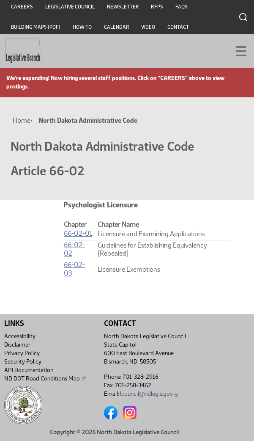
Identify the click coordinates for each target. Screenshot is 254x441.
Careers (22, 7)
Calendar (116, 27)
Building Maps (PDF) (35, 27)
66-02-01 (78, 233)
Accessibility (20, 336)
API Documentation (28, 370)
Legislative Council (70, 7)
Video (148, 27)
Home (21, 120)
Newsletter (123, 7)
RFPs (157, 7)
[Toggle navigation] (237, 50)
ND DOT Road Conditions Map (45, 378)
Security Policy (22, 361)
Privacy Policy (22, 353)
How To (82, 27)
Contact (178, 27)
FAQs (181, 7)
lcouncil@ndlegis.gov (149, 393)
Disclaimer (17, 344)
